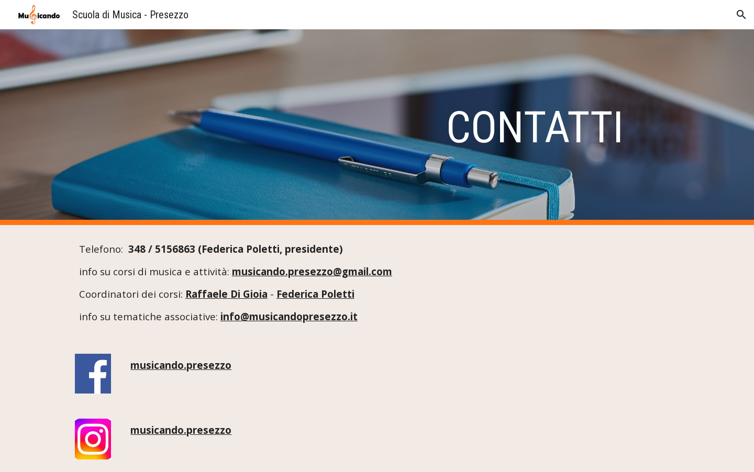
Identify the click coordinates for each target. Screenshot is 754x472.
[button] (741, 14)
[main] (402, 127)
